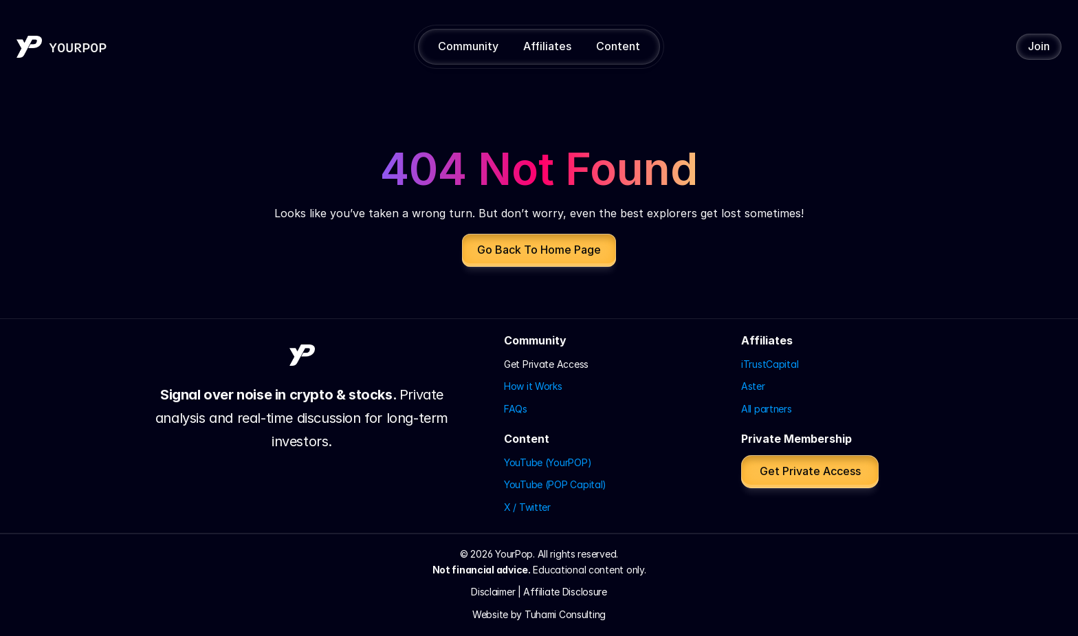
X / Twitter (527, 507)
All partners (766, 409)
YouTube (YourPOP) (547, 462)
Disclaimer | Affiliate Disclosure (539, 591)
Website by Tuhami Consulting (539, 614)
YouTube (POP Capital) (555, 484)
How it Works (533, 386)
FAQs (515, 409)
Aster (753, 386)
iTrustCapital (769, 364)
